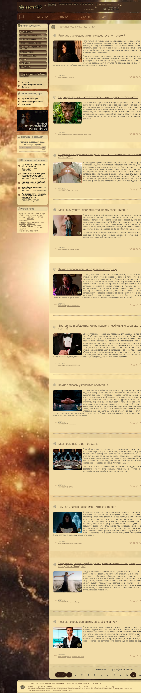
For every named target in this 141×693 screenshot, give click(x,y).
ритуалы (35, 222)
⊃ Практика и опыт (28, 39)
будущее (22, 213)
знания (33, 215)
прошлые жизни (26, 220)
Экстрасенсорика (73, 249)
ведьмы (31, 213)
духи (21, 215)
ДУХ (104, 17)
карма (39, 215)
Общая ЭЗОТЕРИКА (73, 306)
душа (27, 215)
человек (22, 224)
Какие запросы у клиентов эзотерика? (83, 385)
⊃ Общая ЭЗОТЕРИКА (29, 36)
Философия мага (78, 656)
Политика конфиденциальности (39, 690)
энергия (22, 229)
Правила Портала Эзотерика (62, 690)
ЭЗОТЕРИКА (42, 17)
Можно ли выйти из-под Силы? (78, 443)
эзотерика (26, 226)
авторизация (113, 8)
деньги (38, 213)
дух (43, 213)
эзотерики (38, 225)
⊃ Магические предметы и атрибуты (31, 47)
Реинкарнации (72, 543)
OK (43, 148)
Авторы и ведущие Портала (78, 683)
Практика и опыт (72, 190)
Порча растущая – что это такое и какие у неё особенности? (98, 97)
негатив (40, 217)
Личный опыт (71, 424)
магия (22, 217)
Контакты (97, 683)
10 (127, 675)
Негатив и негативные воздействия (79, 134)
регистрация (113, 9)
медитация (31, 217)
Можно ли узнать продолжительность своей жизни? (93, 210)
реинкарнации (25, 222)
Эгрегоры (70, 77)
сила (42, 222)
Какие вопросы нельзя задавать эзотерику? (87, 269)
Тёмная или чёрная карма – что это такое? (87, 506)
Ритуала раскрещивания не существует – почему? (91, 35)
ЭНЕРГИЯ (85, 17)
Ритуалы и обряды (73, 602)
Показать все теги (28, 231)
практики (30, 218)
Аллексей (88, 9)
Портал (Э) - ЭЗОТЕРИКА (70, 27)
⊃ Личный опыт (26, 52)
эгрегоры (31, 224)
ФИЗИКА (64, 17)
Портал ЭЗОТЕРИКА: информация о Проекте (46, 683)
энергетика (38, 227)
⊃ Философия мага (28, 56)
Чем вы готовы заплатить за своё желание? (87, 621)
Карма (80, 543)
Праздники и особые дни (30, 43)
